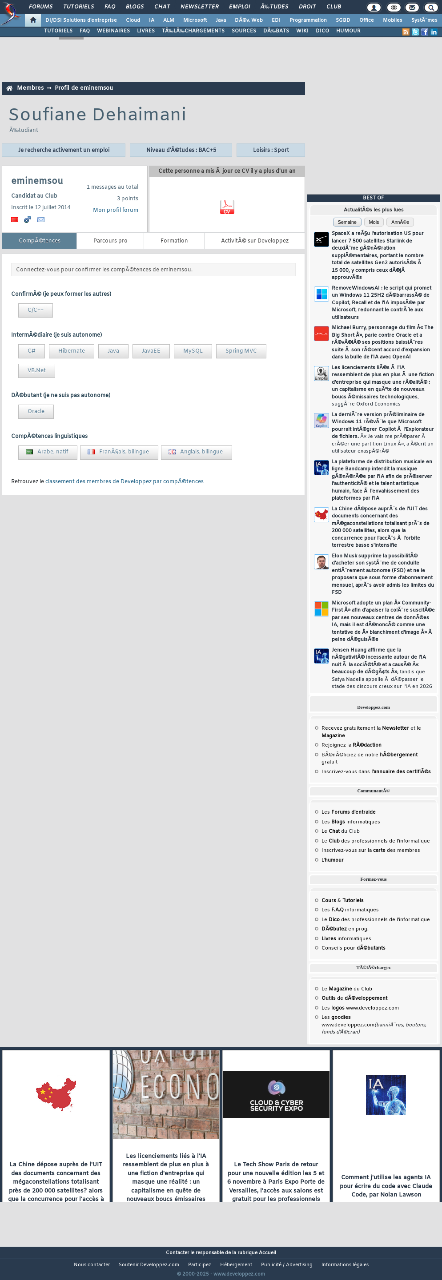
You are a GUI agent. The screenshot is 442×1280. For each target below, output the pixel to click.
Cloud (133, 20)
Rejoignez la (351, 745)
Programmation (308, 20)
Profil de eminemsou (84, 88)
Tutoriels (78, 7)
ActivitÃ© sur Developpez (255, 241)
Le (330, 831)
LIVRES (146, 31)
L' (332, 860)
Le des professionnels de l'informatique (375, 841)
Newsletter (199, 7)
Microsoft (195, 20)
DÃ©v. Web (249, 20)
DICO (322, 31)
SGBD (343, 20)
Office (366, 20)
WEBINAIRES (113, 31)
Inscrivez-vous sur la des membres (370, 850)
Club (333, 7)
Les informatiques (350, 822)
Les (348, 812)
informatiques (346, 939)
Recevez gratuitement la (365, 728)
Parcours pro (110, 241)
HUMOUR (348, 31)
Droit (307, 7)
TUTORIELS (58, 31)
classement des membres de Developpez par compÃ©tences (124, 481)
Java (221, 20)
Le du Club (346, 989)
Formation (174, 241)
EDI (276, 20)
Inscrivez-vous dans (376, 772)
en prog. (345, 929)
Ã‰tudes (274, 7)
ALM (168, 20)
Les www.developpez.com (360, 1008)
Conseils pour (353, 948)
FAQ (110, 7)
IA (151, 20)
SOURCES (244, 31)
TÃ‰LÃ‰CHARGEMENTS (193, 31)
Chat (162, 7)
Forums (40, 7)
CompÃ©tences (39, 241)
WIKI (302, 31)
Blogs (135, 7)
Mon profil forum (115, 210)
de (354, 998)
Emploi (239, 7)
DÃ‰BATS (276, 31)
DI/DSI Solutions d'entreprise (81, 20)
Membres (30, 88)
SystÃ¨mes (424, 20)
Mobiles (392, 20)
